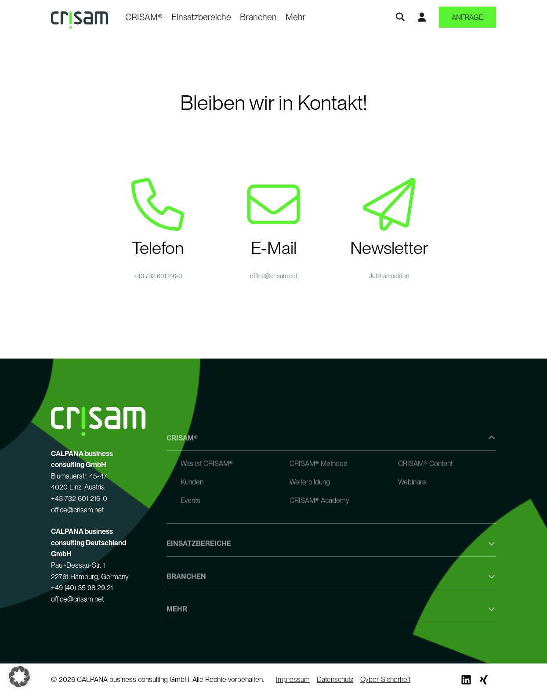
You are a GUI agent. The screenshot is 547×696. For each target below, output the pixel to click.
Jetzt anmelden (389, 275)
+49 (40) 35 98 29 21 (82, 588)
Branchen (258, 17)
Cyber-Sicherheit (385, 679)
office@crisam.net (273, 275)
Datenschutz (335, 679)
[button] (19, 676)
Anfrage (467, 17)
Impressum (293, 679)
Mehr (296, 17)
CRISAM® (144, 17)
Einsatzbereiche (201, 17)
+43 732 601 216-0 (158, 275)
